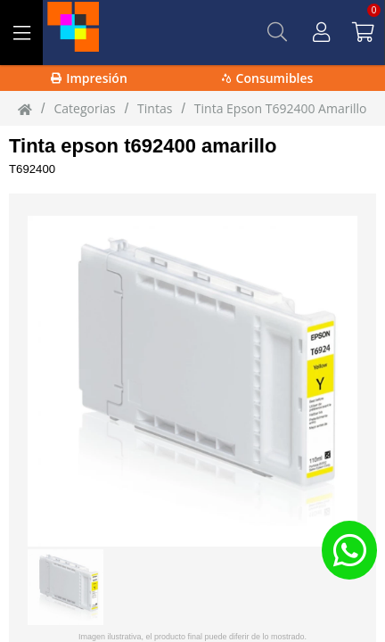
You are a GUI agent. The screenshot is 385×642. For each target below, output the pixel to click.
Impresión (89, 78)
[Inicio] (25, 109)
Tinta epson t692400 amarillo (142, 146)
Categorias (84, 108)
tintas (154, 108)
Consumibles (268, 78)
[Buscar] (277, 32)
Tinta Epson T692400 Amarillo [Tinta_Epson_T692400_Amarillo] (280, 108)
